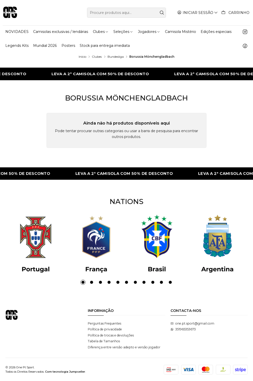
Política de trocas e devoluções (111, 335)
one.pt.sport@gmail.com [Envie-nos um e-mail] (192, 323)
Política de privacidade (105, 329)
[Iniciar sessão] (197, 12)
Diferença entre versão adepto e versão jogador (124, 347)
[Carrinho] (235, 12)
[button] (83, 282)
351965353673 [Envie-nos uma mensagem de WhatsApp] (183, 329)
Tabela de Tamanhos (104, 341)
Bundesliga (116, 56)
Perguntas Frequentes (104, 323)
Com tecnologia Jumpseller (65, 371)
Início (82, 56)
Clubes (97, 56)
